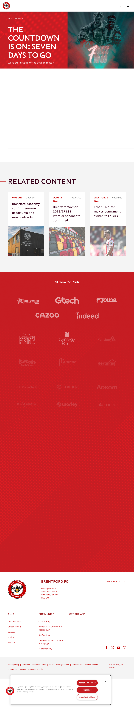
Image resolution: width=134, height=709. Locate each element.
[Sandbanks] (27, 507)
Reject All (87, 690)
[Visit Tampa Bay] (67, 435)
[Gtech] (67, 300)
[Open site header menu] (128, 5)
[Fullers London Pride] (27, 338)
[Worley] (67, 411)
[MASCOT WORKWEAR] (106, 435)
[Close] (105, 681)
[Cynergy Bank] (67, 338)
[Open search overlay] (121, 5)
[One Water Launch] (106, 459)
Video (11, 18)
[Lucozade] (106, 531)
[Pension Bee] (106, 338)
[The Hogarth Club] (27, 531)
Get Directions (113, 594)
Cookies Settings (87, 697)
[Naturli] (67, 459)
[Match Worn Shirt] (67, 483)
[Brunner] (27, 483)
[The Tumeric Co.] (67, 531)
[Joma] (106, 300)
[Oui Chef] (106, 483)
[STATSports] (27, 411)
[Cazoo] (47, 315)
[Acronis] (106, 411)
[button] (10, 691)
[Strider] (67, 387)
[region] (60, 690)
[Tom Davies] (106, 507)
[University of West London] (27, 435)
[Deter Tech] (27, 387)
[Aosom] (106, 387)
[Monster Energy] (67, 362)
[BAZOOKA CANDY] (27, 362)
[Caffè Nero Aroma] (67, 556)
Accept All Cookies (87, 683)
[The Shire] (67, 507)
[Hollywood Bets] (27, 300)
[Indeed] (87, 315)
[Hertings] (106, 362)
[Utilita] (27, 459)
